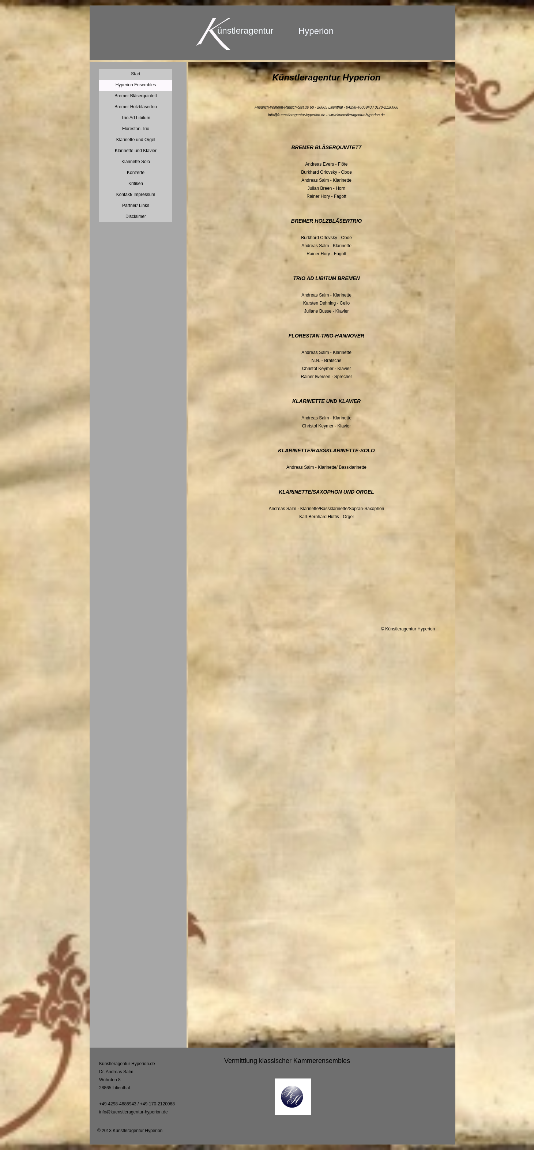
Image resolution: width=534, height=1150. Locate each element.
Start (135, 73)
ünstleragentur (245, 30)
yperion (319, 31)
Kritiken (135, 183)
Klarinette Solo (135, 161)
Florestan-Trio (135, 128)
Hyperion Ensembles (136, 84)
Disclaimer (135, 216)
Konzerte (135, 172)
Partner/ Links (135, 205)
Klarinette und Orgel (135, 139)
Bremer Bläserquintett (135, 95)
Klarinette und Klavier (136, 150)
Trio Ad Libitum (135, 117)
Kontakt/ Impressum (135, 194)
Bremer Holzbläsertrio (135, 106)
